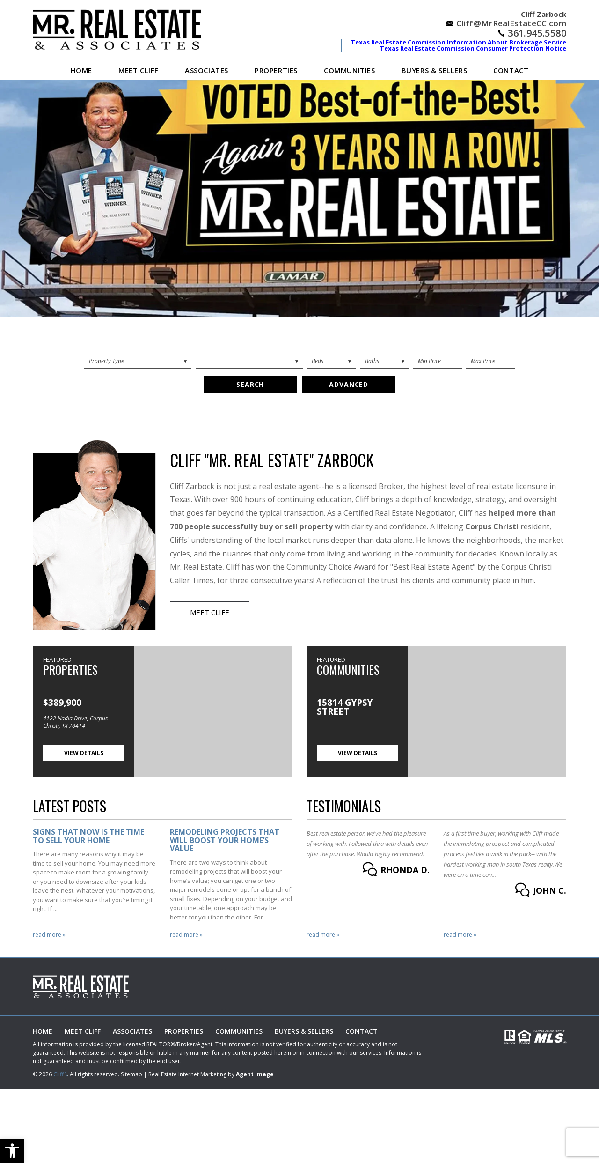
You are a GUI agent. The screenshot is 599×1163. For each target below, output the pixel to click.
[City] (249, 361)
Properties (276, 70)
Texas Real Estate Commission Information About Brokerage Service (458, 42)
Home (81, 70)
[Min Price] (437, 361)
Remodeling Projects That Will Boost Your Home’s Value (224, 841)
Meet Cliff (138, 70)
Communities (349, 70)
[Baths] (384, 361)
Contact (510, 70)
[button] (12, 1151)
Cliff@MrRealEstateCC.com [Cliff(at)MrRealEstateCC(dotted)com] (511, 23)
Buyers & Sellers (435, 70)
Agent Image (255, 1075)
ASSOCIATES (206, 70)
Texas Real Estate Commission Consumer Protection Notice (473, 48)
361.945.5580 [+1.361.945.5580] (537, 33)
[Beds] (331, 361)
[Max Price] (490, 361)
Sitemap (131, 1075)
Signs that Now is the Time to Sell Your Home (88, 837)
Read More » (49, 936)
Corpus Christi (492, 527)
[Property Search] (137, 361)
